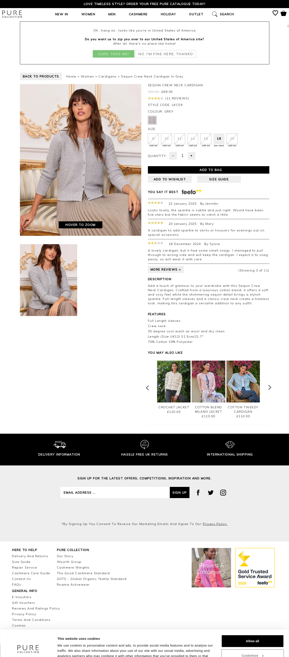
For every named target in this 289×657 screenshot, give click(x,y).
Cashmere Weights (73, 567)
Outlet (196, 14)
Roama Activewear (73, 585)
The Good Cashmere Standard (83, 573)
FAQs (16, 585)
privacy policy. (215, 524)
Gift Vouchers (23, 603)
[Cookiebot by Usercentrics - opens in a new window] (28, 648)
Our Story (65, 556)
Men (112, 14)
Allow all (252, 616)
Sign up (179, 493)
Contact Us (21, 579)
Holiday (168, 14)
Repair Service (24, 567)
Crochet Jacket (173, 407)
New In (61, 14)
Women (88, 14)
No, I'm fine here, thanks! (165, 54)
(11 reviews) (168, 98)
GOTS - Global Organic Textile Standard (92, 579)
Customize (253, 630)
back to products (41, 76)
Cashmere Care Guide (31, 573)
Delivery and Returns (30, 556)
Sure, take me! (113, 54)
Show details (67, 648)
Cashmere (138, 14)
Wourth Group (69, 562)
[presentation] (144, 509)
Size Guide (21, 562)
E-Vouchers (22, 597)
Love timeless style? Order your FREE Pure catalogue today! (144, 4)
